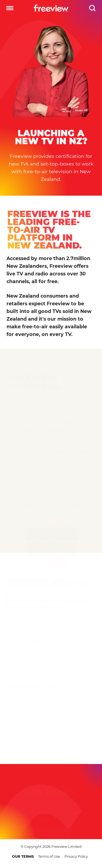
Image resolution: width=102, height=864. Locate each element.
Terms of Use (49, 856)
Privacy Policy (76, 856)
